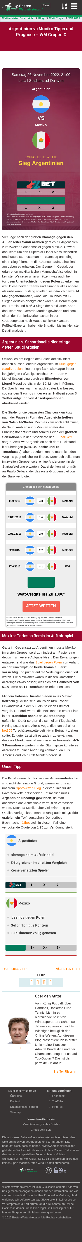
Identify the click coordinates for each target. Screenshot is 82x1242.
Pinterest (56, 1106)
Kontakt (15, 1101)
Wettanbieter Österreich (17, 18)
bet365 (7, 730)
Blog (41, 18)
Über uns (16, 1095)
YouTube (56, 1101)
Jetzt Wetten (41, 606)
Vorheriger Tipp (15, 969)
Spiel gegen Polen (48, 662)
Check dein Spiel (41, 1129)
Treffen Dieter (64, 1071)
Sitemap (15, 1112)
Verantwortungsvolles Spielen (41, 1124)
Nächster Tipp (68, 969)
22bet (25, 822)
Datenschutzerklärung (24, 1106)
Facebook (57, 1095)
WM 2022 (74, 18)
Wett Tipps (56, 18)
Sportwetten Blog (28, 788)
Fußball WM (63, 437)
